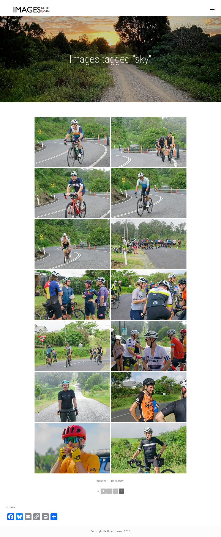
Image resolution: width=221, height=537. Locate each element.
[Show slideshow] (110, 481)
